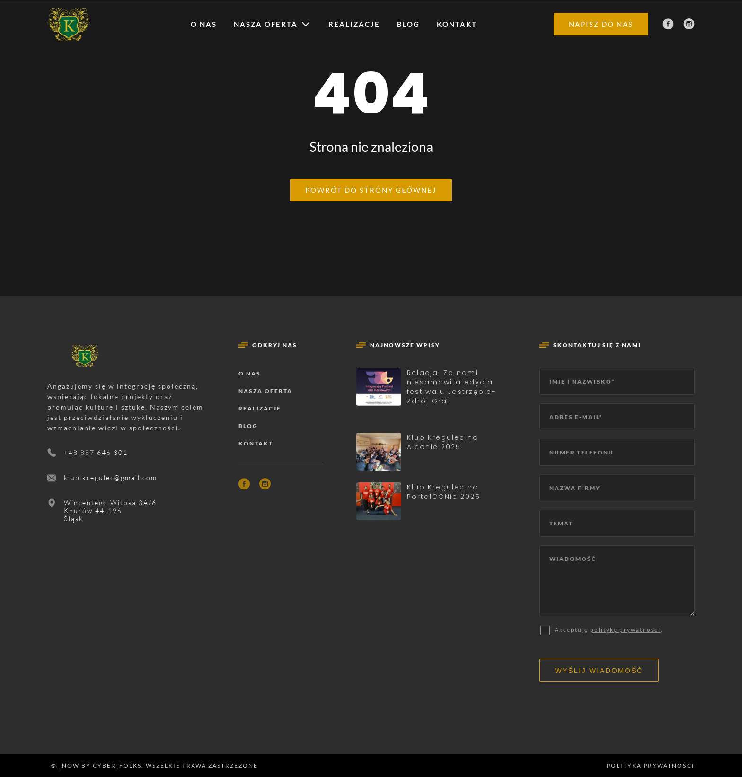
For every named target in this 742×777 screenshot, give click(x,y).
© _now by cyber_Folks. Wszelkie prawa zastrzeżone (152, 765)
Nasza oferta (266, 24)
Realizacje (354, 24)
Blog (408, 24)
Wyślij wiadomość (599, 670)
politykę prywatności (625, 629)
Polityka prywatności (651, 765)
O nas (204, 24)
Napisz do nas (601, 24)
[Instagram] (689, 24)
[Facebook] (668, 24)
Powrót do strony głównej (371, 190)
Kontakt (457, 24)
